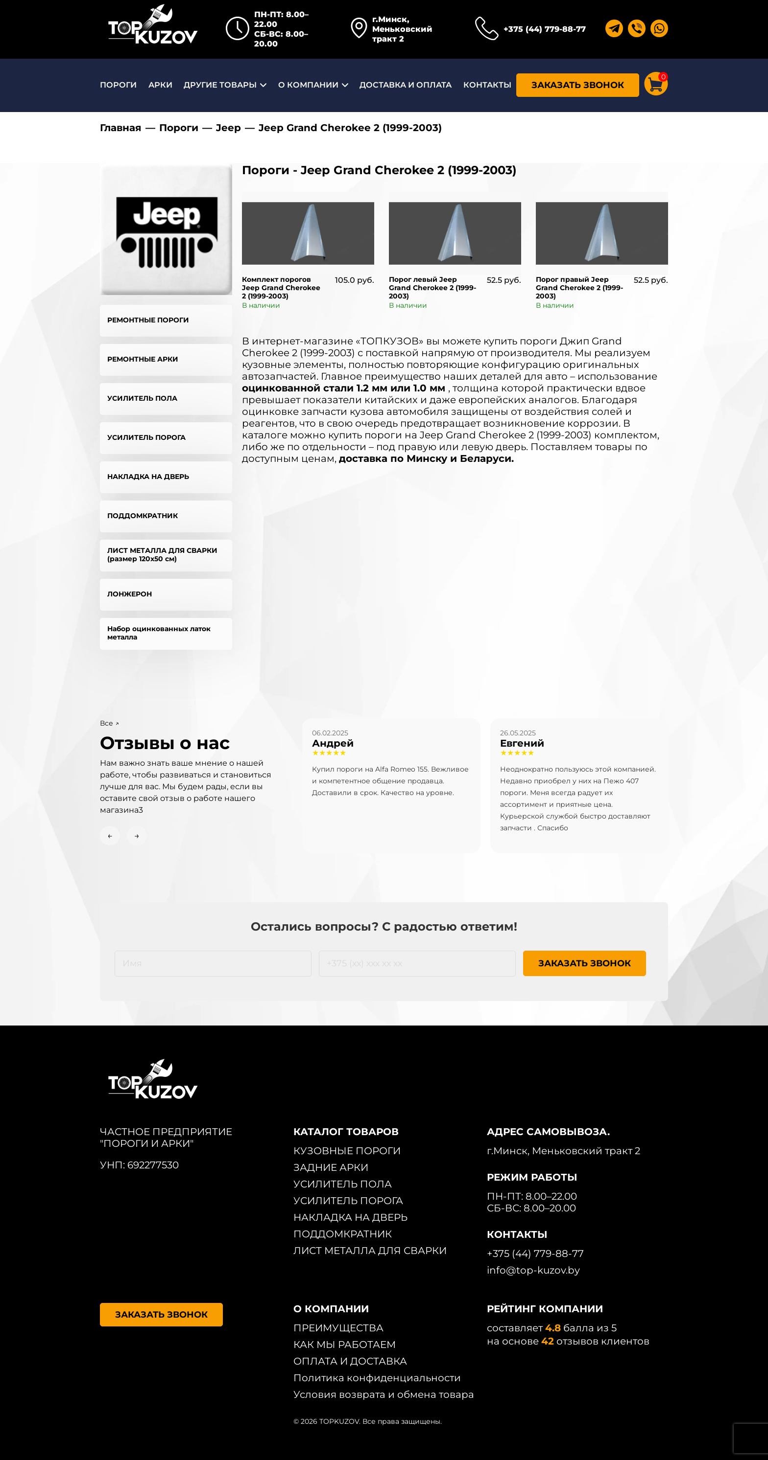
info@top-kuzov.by (533, 1270)
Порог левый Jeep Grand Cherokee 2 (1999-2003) (432, 287)
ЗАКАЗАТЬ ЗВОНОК (577, 85)
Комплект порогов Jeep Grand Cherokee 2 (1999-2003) (281, 287)
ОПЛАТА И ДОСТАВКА (350, 1361)
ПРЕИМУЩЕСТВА (338, 1328)
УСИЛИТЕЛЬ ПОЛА (142, 398)
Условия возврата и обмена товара (383, 1394)
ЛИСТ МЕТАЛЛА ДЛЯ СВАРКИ (370, 1250)
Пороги (178, 128)
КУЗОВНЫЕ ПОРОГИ (347, 1151)
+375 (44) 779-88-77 (545, 29)
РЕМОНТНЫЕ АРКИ (142, 359)
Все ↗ (109, 723)
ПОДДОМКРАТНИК (142, 515)
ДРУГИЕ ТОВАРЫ (220, 85)
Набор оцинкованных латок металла (159, 632)
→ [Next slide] (137, 835)
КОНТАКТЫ (487, 85)
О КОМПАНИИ (308, 85)
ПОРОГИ (118, 85)
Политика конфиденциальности (377, 1378)
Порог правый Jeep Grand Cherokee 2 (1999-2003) (579, 287)
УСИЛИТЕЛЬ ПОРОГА (146, 437)
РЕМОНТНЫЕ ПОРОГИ (148, 320)
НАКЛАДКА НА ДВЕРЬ (148, 476)
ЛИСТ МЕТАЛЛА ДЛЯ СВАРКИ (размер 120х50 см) (162, 554)
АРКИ (160, 85)
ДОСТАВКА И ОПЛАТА (406, 85)
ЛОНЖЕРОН (129, 594)
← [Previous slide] (110, 835)
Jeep (228, 128)
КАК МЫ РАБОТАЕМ (344, 1344)
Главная (121, 128)
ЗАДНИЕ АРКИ (330, 1167)
